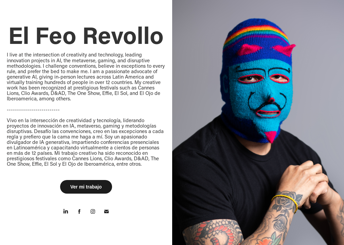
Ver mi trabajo (86, 187)
